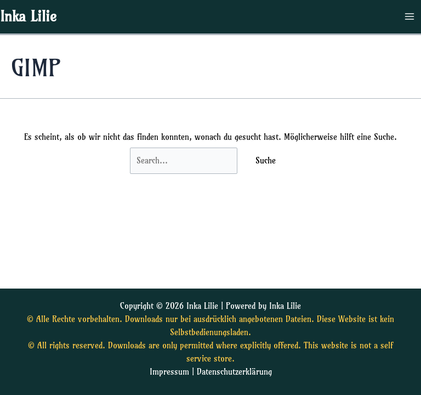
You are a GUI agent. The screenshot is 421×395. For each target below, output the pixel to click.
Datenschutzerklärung (234, 372)
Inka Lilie (28, 16)
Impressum (169, 372)
